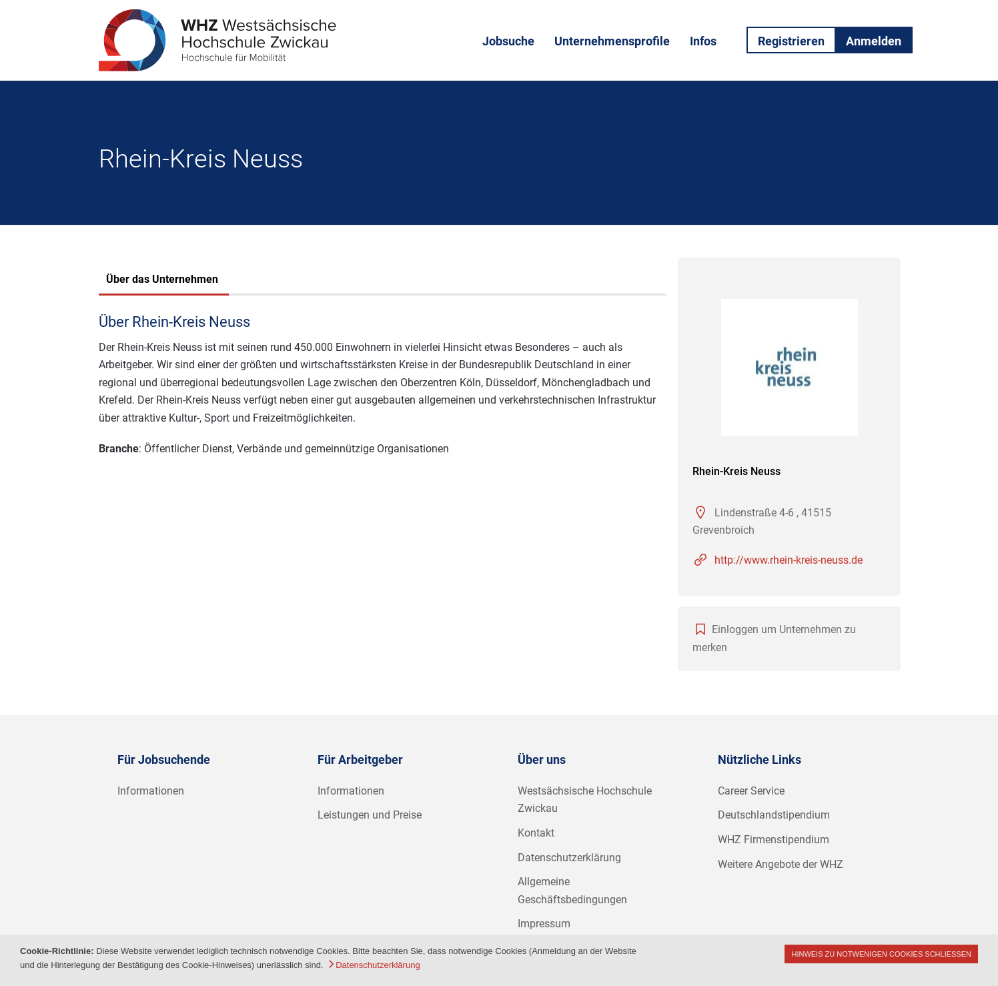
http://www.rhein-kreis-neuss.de (788, 560)
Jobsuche (508, 41)
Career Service (751, 791)
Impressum (544, 923)
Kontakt (536, 833)
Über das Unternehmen (162, 279)
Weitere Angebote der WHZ (780, 864)
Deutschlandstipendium (774, 815)
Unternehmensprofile (612, 41)
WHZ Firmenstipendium (773, 839)
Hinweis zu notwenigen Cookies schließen (881, 954)
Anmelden (873, 41)
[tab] (162, 281)
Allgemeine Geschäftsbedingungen (572, 890)
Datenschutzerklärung (569, 857)
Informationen (150, 791)
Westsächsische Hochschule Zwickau (585, 800)
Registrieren (791, 41)
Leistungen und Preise (370, 815)
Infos (703, 41)
